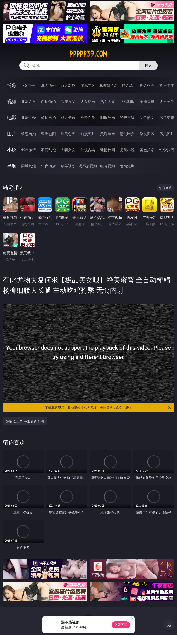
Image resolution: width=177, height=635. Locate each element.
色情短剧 (127, 165)
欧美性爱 (87, 117)
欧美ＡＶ (68, 101)
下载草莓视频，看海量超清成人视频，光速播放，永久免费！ (108, 407)
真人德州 (48, 85)
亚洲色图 (48, 133)
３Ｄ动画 (87, 101)
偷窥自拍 (28, 133)
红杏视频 (107, 165)
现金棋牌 (147, 85)
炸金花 (127, 85)
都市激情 (28, 149)
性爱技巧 (166, 149)
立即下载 (120, 625)
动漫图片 (87, 133)
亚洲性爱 (28, 117)
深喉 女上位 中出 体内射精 (25, 421)
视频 (11, 101)
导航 (11, 166)
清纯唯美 (127, 133)
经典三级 (127, 117)
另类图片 (166, 133)
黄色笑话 (147, 149)
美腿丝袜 (107, 133)
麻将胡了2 (107, 85)
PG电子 (28, 85)
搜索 (148, 65)
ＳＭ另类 (166, 101)
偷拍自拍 (48, 117)
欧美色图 (68, 133)
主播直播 (147, 101)
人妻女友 (68, 149)
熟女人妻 (107, 101)
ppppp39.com (88, 53)
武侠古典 (87, 149)
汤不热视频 (88, 165)
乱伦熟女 (147, 117)
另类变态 (166, 117)
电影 (11, 117)
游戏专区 (87, 85)
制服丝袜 (107, 117)
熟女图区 (147, 133)
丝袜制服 (127, 101)
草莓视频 (68, 165)
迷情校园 (107, 149)
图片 (11, 133)
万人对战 (68, 85)
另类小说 (127, 149)
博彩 (11, 85)
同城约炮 (28, 165)
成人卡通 (68, 117)
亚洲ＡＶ (28, 101)
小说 (11, 150)
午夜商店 (48, 165)
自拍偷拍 (48, 101)
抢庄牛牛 (166, 85)
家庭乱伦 (48, 149)
